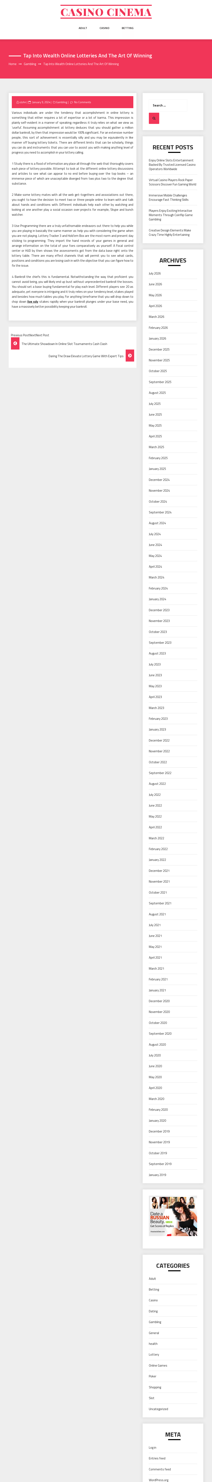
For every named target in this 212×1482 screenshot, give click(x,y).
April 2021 (155, 957)
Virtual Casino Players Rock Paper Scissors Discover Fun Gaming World (172, 182)
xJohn (22, 102)
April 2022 (155, 827)
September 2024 (160, 512)
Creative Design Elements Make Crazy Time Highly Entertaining (170, 232)
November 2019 (159, 1142)
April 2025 (155, 436)
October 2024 (158, 501)
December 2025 (159, 349)
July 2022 (155, 794)
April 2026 (155, 306)
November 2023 (159, 620)
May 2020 (155, 1077)
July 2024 (155, 534)
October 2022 (158, 762)
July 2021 (155, 925)
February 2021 (158, 979)
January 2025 (157, 468)
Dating (153, 1311)
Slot (151, 1398)
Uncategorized (158, 1409)
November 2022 (159, 751)
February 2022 (158, 849)
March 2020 (156, 1098)
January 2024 (157, 599)
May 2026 (155, 295)
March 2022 (156, 838)
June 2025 (155, 414)
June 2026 (155, 284)
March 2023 (156, 707)
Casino (104, 28)
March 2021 (156, 968)
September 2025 (160, 382)
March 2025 (156, 447)
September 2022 (160, 773)
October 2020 (158, 1022)
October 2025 (158, 371)
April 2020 (155, 1087)
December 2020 (159, 1001)
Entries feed (157, 1458)
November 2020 (159, 1012)
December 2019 (159, 1131)
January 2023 (157, 729)
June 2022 (155, 805)
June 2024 (155, 544)
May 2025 (155, 425)
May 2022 (155, 816)
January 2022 (157, 860)
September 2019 (160, 1163)
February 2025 (158, 458)
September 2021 (160, 903)
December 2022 (159, 740)
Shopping (155, 1387)
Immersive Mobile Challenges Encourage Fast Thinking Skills (169, 197)
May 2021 (155, 946)
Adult (83, 28)
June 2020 (155, 1066)
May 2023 (155, 686)
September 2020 (160, 1033)
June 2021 (155, 936)
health (153, 1343)
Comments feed (160, 1469)
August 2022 (157, 784)
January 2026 (157, 338)
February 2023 (158, 718)
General (154, 1333)
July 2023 (155, 664)
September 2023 (160, 642)
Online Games (158, 1365)
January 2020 (157, 1120)
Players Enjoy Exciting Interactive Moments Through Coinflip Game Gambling (171, 215)
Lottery (154, 1354)
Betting (128, 28)
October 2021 (158, 892)
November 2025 (159, 360)
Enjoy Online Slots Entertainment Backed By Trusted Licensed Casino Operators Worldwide (172, 165)
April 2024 (155, 566)
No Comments (82, 102)
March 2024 (156, 577)
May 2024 (155, 555)
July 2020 (155, 1055)
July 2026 (155, 273)
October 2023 (158, 631)
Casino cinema (106, 12)
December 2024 (159, 479)
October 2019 (158, 1153)
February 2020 (158, 1109)
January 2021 (157, 990)
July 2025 (155, 403)
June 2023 (155, 675)
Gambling (61, 102)
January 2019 (157, 1174)
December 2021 (159, 870)
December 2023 (159, 610)
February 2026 (158, 327)
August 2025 (157, 392)
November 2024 (159, 490)
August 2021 (157, 914)
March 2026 (156, 317)
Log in (152, 1447)
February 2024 (158, 588)
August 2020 (157, 1044)
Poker (152, 1376)
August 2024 (157, 523)
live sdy (33, 301)
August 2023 (157, 653)
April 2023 (155, 696)
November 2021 (159, 881)
